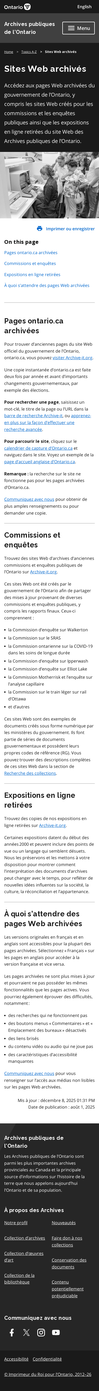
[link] (17, 6)
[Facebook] (11, 1332)
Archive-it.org (43, 572)
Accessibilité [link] (16, 1359)
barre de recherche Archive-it (33, 415)
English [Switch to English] (84, 7)
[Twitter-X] (26, 1332)
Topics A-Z (29, 51)
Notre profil (15, 1223)
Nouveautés (64, 1223)
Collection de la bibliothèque (19, 1278)
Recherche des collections (30, 773)
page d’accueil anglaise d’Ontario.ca (39, 462)
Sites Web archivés (61, 52)
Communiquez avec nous (29, 499)
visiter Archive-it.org (72, 358)
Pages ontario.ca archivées (31, 252)
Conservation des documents (69, 1263)
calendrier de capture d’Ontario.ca (38, 448)
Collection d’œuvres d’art (24, 1256)
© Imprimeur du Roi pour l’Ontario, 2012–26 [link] (47, 1374)
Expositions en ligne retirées (32, 274)
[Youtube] (56, 1332)
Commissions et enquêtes (30, 263)
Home (8, 51)
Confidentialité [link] (47, 1359)
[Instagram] (41, 1332)
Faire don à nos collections (67, 1241)
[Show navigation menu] (78, 28)
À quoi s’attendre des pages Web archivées (46, 285)
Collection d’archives (24, 1238)
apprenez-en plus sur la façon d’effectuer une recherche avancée (47, 422)
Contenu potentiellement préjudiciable (68, 1288)
